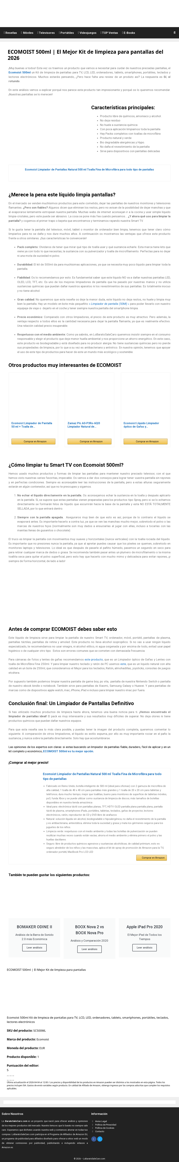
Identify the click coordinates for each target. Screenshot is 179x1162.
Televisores (46, 32)
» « (109, 303)
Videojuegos (87, 32)
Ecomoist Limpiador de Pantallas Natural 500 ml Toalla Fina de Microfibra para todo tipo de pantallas (89, 169)
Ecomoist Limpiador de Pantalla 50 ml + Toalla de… (31, 425)
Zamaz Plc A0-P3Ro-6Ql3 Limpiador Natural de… (84, 425)
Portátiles (66, 32)
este (123, 664)
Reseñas (10, 32)
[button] (175, 33)
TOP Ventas (109, 32)
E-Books (128, 32)
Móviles (27, 32)
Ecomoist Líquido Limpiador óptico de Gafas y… (141, 425)
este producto (94, 659)
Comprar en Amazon (35, 441)
